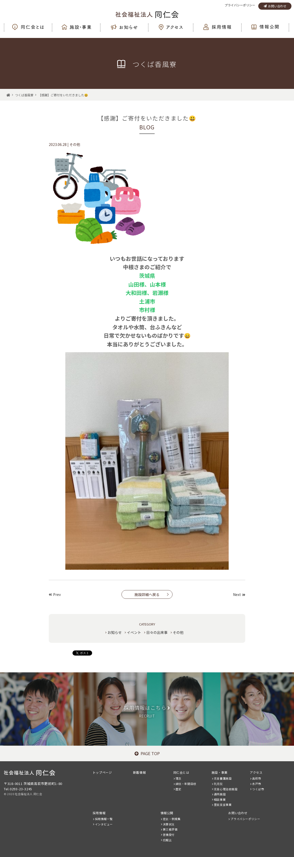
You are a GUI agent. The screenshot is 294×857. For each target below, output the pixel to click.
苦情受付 (169, 835)
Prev (55, 594)
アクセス (256, 772)
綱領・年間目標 (186, 784)
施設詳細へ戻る (147, 594)
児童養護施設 (223, 778)
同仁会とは (181, 772)
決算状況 (169, 824)
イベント (134, 632)
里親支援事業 (223, 804)
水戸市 (256, 784)
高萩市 (256, 778)
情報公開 (167, 813)
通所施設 (220, 794)
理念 (178, 778)
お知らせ (114, 632)
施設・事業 (220, 772)
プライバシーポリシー (240, 5)
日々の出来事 (157, 632)
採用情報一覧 (104, 819)
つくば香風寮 (24, 95)
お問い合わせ (275, 6)
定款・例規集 (172, 819)
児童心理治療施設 (226, 789)
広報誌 (167, 840)
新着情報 (139, 772)
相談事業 (220, 799)
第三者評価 (170, 829)
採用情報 (99, 813)
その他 (178, 632)
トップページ (102, 772)
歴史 (178, 789)
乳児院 (218, 784)
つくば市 (258, 789)
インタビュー (104, 824)
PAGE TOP (147, 753)
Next (239, 594)
